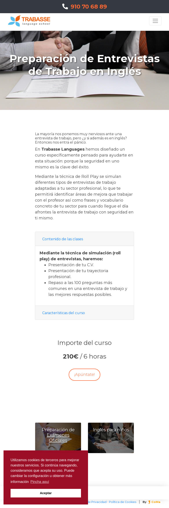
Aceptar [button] (46, 493)
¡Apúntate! (84, 374)
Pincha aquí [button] (39, 482)
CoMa (154, 502)
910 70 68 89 (84, 6)
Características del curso (63, 313)
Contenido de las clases (62, 239)
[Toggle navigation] (155, 20)
